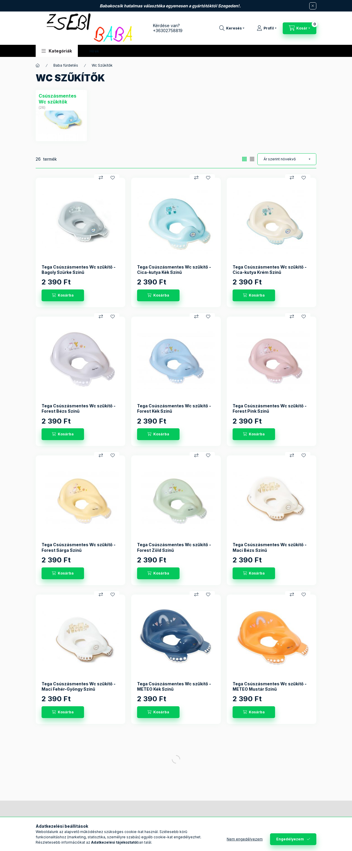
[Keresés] (232, 28)
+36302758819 (167, 30)
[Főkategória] (38, 65)
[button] (57, 51)
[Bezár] (312, 5)
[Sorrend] (286, 159)
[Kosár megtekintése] (299, 28)
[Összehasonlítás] (101, 177)
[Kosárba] (63, 295)
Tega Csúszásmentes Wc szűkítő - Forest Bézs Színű (79, 408)
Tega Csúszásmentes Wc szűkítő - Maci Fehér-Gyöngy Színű (79, 686)
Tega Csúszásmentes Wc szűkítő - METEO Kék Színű (174, 686)
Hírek (94, 51)
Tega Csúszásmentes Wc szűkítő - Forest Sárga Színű (79, 547)
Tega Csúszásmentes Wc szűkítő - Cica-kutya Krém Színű (270, 269)
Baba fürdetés (65, 65)
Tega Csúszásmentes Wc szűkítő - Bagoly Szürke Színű (79, 269)
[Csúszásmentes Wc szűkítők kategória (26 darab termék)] (61, 99)
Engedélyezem (290, 839)
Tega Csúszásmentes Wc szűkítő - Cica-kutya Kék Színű (174, 269)
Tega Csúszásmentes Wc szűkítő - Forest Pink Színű (270, 408)
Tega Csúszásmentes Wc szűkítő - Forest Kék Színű (174, 408)
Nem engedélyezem (245, 839)
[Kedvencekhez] (113, 177)
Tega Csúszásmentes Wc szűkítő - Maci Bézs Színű (270, 547)
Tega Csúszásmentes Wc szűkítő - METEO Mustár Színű (270, 686)
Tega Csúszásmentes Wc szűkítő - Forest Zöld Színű (174, 547)
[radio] (252, 159)
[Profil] (267, 28)
